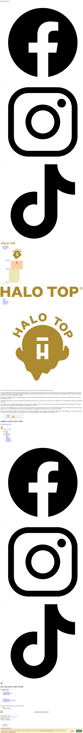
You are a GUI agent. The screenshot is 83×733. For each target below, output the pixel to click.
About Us (5, 248)
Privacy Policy (6, 692)
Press (12, 282)
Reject (72, 730)
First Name (3, 715)
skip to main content (5, 1)
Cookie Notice (6, 694)
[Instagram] (42, 161)
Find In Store (8, 441)
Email (2, 718)
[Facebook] (42, 81)
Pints (4, 299)
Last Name (3, 717)
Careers (7, 437)
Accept (79, 730)
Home (4, 429)
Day (4, 725)
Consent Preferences (7, 693)
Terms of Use (6, 699)
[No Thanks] (3, 728)
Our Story (15, 260)
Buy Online (5, 246)
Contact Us (14, 268)
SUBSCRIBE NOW (5, 689)
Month (4, 724)
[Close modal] (1, 710)
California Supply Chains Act (9, 700)
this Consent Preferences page (46, 730)
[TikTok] (42, 240)
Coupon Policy (6, 701)
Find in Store (6, 247)
